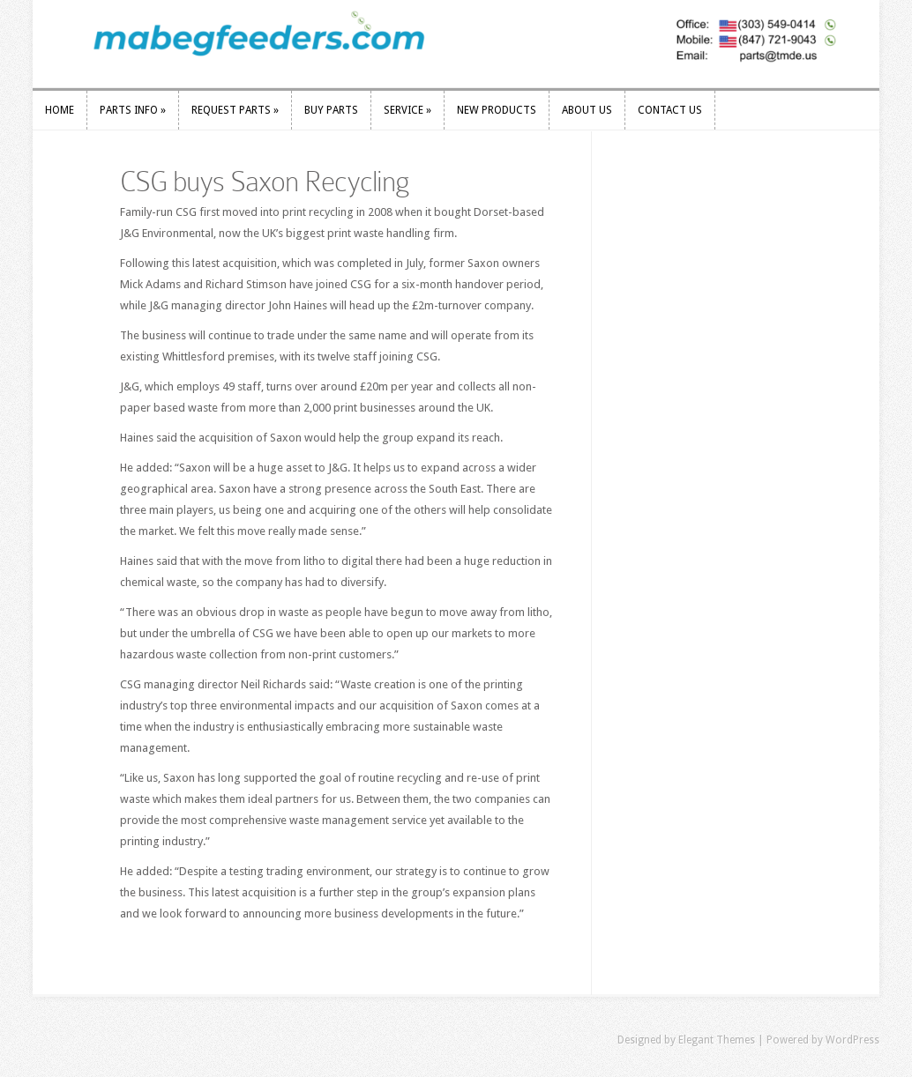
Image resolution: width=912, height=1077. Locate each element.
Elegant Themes (716, 1040)
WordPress (852, 1040)
